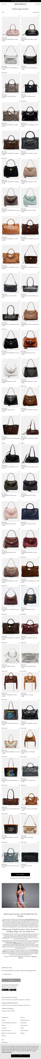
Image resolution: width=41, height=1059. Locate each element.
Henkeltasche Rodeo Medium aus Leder (11, 210)
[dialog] (20, 1051)
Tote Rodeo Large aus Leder (8, 409)
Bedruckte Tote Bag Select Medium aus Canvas (12, 780)
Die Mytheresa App (24, 1020)
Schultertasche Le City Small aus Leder (10, 865)
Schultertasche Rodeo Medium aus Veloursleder (12, 352)
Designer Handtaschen (30, 919)
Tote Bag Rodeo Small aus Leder (28, 210)
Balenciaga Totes (17, 943)
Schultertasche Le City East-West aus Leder (30, 295)
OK (20, 1055)
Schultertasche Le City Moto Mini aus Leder (11, 67)
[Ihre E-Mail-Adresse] (20, 974)
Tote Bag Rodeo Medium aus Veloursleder (30, 409)
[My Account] (36, 4)
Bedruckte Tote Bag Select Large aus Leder (11, 723)
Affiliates (22, 1033)
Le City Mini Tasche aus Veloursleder (29, 808)
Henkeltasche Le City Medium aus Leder (30, 580)
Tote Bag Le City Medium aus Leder (10, 124)
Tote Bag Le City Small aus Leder (28, 523)
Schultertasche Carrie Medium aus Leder (11, 466)
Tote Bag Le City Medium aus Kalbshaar (11, 637)
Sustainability (23, 1022)
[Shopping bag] (38, 4)
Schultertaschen (6, 937)
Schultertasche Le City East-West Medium (11, 324)
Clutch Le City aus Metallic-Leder (28, 666)
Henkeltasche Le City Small (27, 694)
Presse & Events (24, 1025)
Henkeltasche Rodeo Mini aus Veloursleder (11, 181)
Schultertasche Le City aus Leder (9, 295)
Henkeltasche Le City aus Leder (28, 780)
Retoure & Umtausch (6, 1030)
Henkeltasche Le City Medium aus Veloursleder (12, 267)
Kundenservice (5, 1017)
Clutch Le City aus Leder (26, 865)
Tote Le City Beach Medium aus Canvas (11, 751)
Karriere (22, 1028)
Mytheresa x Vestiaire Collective (9, 1033)
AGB (3, 1039)
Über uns (22, 1017)
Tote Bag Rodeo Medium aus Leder (29, 181)
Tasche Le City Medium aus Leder (9, 694)
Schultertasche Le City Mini (27, 837)
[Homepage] (20, 4)
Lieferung (4, 1028)
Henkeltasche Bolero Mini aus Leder (10, 39)
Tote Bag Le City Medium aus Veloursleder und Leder (14, 153)
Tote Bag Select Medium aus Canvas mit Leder (12, 837)
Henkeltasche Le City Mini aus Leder (29, 153)
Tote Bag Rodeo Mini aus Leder (28, 352)
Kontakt (3, 1020)
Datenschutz (4, 1042)
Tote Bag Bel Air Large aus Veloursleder (11, 438)
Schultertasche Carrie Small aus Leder (29, 466)
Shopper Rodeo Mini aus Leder (28, 609)
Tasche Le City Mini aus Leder (8, 666)
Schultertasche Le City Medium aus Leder (11, 609)
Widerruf (4, 1035)
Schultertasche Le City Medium (28, 751)
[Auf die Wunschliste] (19, 15)
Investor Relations (24, 1030)
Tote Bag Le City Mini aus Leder (9, 96)
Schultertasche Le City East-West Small (10, 808)
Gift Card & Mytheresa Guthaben (9, 1022)
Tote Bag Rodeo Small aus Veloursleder (30, 324)
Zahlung (4, 1025)
